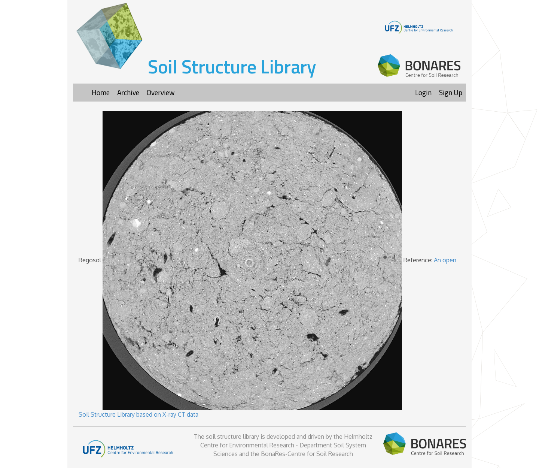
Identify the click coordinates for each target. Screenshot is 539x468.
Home (101, 92)
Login (423, 92)
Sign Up (450, 92)
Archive (128, 92)
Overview (160, 92)
